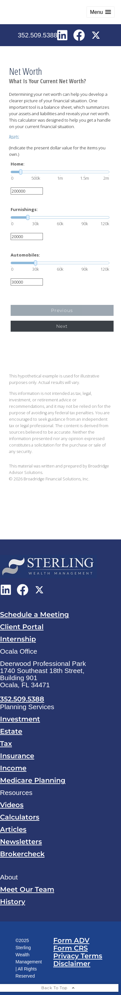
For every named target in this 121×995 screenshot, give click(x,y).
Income (13, 768)
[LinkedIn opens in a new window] (62, 34)
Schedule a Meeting (34, 614)
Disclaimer (71, 964)
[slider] (60, 172)
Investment (20, 719)
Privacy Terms (77, 956)
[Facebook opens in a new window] (79, 34)
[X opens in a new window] (96, 34)
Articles (13, 829)
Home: (18, 164)
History (12, 902)
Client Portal (22, 627)
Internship (18, 639)
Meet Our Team (27, 889)
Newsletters (21, 842)
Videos (12, 805)
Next (62, 326)
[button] (100, 12)
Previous (62, 310)
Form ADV (71, 940)
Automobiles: (25, 255)
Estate (11, 731)
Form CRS (70, 948)
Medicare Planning (33, 780)
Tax (6, 743)
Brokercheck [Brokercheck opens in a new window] (22, 854)
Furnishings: (24, 209)
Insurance (17, 756)
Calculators (19, 817)
